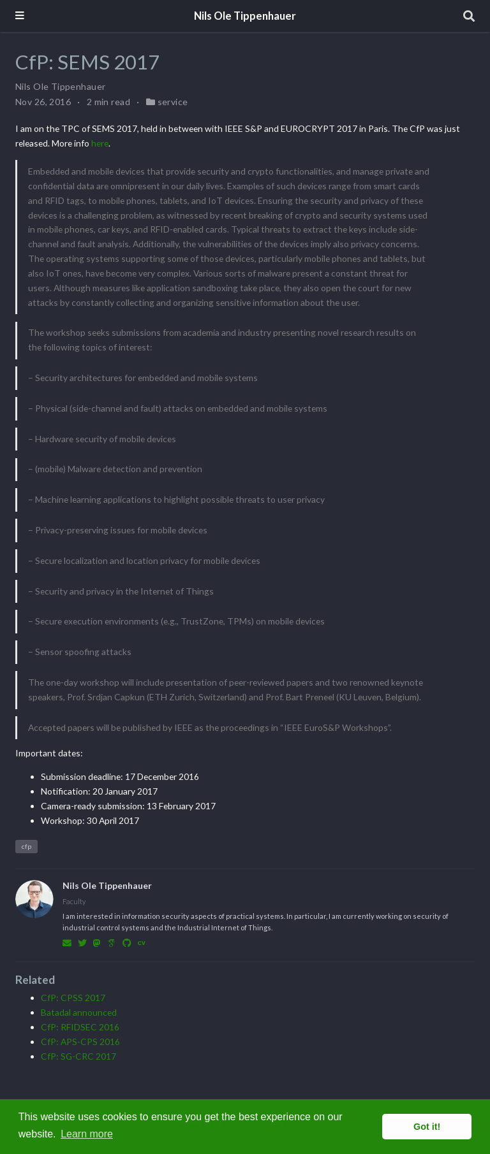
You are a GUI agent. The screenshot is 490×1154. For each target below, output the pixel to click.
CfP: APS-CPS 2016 (80, 1041)
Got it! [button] (426, 1127)
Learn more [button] (87, 1134)
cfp (26, 846)
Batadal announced (79, 1012)
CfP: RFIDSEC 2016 (80, 1026)
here (99, 143)
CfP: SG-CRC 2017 (78, 1056)
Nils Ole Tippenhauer (245, 16)
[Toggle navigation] (19, 16)
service (173, 101)
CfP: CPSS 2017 (73, 997)
